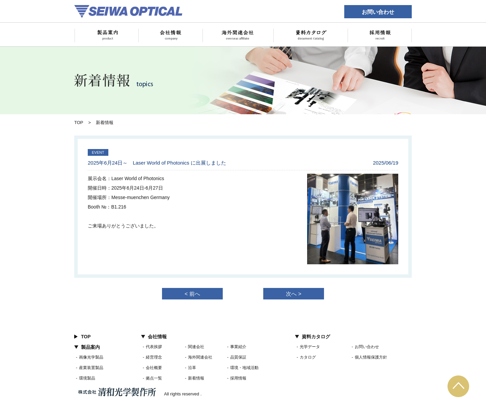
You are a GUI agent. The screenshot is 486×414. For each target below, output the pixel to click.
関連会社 (196, 346)
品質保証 (238, 357)
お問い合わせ (378, 12)
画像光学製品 (91, 357)
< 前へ (192, 294)
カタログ (308, 357)
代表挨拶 (154, 346)
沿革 (192, 367)
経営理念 (154, 357)
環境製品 (87, 378)
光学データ (310, 346)
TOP (78, 122)
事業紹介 (238, 346)
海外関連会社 (200, 357)
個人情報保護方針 (371, 357)
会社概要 (154, 367)
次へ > (293, 294)
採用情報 (238, 378)
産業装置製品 (91, 367)
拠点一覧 (154, 378)
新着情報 (196, 378)
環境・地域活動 (244, 367)
